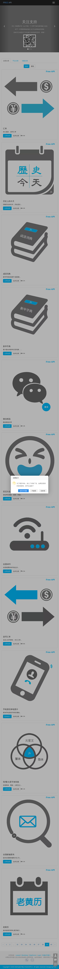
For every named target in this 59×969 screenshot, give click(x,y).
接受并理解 (23, 491)
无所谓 (43, 491)
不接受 (34, 491)
